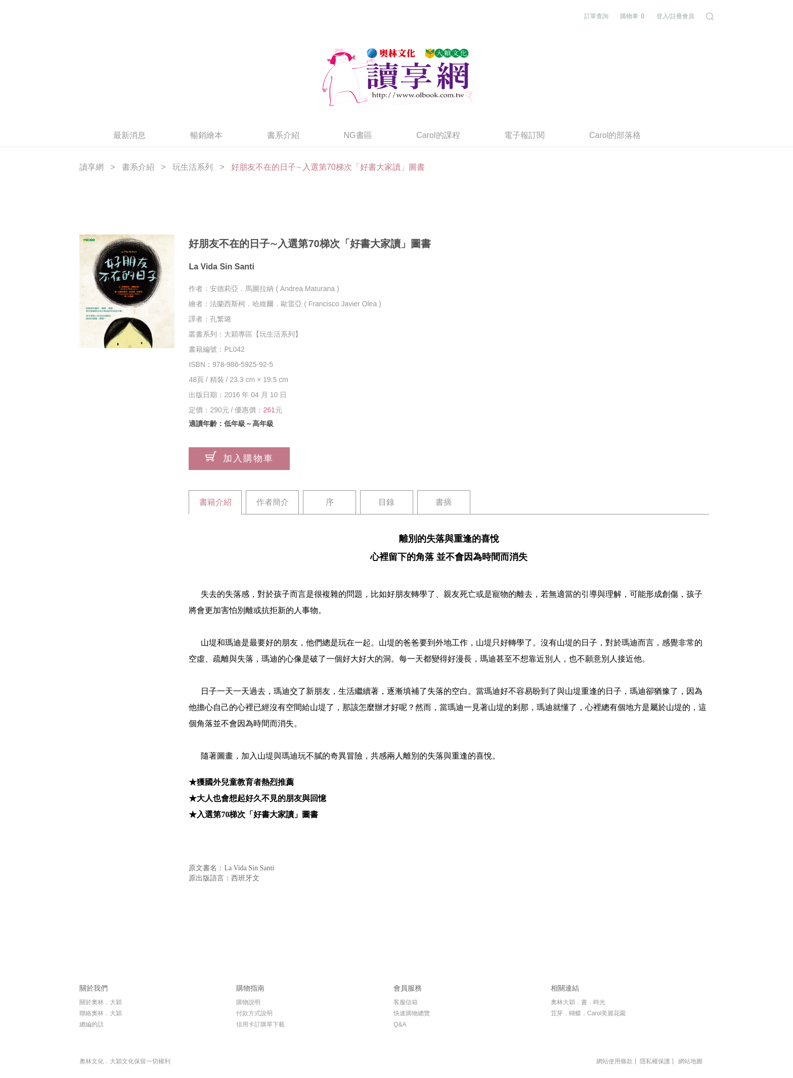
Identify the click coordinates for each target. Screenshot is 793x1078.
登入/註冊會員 (675, 16)
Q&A (399, 1024)
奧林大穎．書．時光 (578, 1002)
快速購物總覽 (411, 1013)
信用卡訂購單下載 (260, 1024)
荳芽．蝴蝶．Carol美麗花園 (588, 1013)
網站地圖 (690, 1061)
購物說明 (248, 1002)
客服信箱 (405, 1002)
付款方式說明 (254, 1013)
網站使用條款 (614, 1061)
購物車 (632, 16)
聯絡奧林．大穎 (100, 1013)
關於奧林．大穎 (100, 1002)
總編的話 (91, 1024)
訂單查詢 (596, 16)
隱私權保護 (655, 1061)
